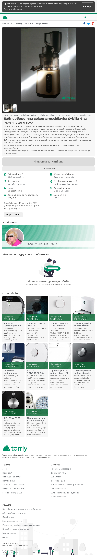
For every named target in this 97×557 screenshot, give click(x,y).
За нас (5, 469)
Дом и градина (58, 481)
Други (5, 537)
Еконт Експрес (61, 191)
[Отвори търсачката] (85, 17)
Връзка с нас (8, 481)
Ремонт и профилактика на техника (21, 525)
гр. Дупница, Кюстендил (66, 184)
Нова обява (8, 473)
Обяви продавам (15, 177)
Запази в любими (13, 215)
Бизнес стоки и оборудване (65, 493)
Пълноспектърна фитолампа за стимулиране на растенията (36, 419)
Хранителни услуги (12, 521)
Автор (19, 24)
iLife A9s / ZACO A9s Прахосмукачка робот (12, 419)
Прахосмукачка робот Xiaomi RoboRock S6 (82, 372)
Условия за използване (13, 485)
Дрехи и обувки (58, 473)
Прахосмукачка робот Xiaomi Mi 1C (59, 372)
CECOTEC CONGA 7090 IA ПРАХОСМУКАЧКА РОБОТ (36, 324)
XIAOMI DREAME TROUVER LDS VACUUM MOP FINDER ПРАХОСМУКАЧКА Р (59, 324)
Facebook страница (12, 493)
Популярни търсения (13, 489)
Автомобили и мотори (14, 513)
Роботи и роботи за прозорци (9, 372)
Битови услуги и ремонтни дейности (21, 509)
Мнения (29, 24)
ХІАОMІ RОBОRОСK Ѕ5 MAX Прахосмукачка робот (35, 372)
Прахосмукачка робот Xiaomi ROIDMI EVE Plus (82, 324)
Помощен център (11, 477)
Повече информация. (14, 9)
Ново (56, 198)
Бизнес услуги (9, 533)
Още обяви (42, 24)
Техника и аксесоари (61, 469)
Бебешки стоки (59, 489)
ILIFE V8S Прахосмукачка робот (12, 324)
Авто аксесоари (59, 497)
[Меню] (91, 17)
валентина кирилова (64, 177)
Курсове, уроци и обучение (15, 529)
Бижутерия (57, 477)
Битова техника (16, 184)
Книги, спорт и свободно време (67, 485)
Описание (7, 24)
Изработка (8, 517)
